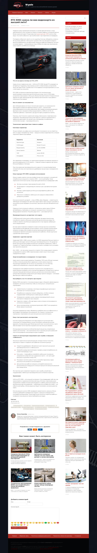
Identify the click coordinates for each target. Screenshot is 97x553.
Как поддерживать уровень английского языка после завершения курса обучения (74, 392)
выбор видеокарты (28, 407)
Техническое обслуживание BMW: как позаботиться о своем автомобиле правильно (21, 486)
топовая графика (29, 409)
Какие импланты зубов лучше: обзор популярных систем (43, 485)
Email (28, 502)
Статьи (47, 12)
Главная (14, 536)
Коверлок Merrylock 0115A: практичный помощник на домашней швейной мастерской (20, 456)
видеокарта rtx (51, 405)
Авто (26, 12)
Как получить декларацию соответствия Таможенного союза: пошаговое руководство (75, 299)
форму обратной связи (46, 549)
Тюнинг (40, 12)
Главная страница (17, 12)
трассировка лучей (41, 409)
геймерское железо (41, 407)
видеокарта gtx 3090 (43, 34)
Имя (12, 502)
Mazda (53, 12)
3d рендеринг (18, 405)
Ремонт (33, 12)
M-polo (29, 4)
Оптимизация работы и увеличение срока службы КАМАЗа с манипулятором (73, 361)
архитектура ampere (38, 405)
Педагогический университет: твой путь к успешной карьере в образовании (75, 208)
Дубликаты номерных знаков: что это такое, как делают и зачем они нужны (44, 455)
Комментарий (15, 506)
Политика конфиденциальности (41, 536)
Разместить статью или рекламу (62, 536)
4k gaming (27, 405)
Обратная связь (24, 536)
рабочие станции (54, 407)
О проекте (78, 536)
